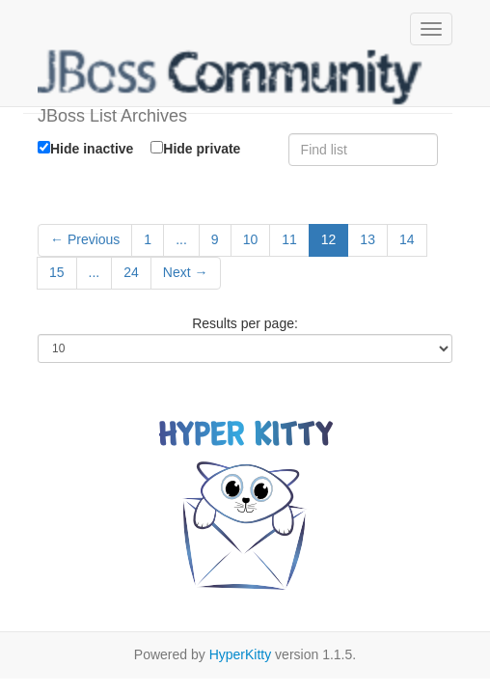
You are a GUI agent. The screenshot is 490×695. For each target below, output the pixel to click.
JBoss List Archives (230, 77)
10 (251, 239)
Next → (185, 272)
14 (407, 239)
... (181, 239)
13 (367, 239)
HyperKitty (240, 654)
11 (289, 239)
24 (131, 272)
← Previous (85, 239)
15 (57, 272)
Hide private (195, 148)
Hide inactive (85, 148)
